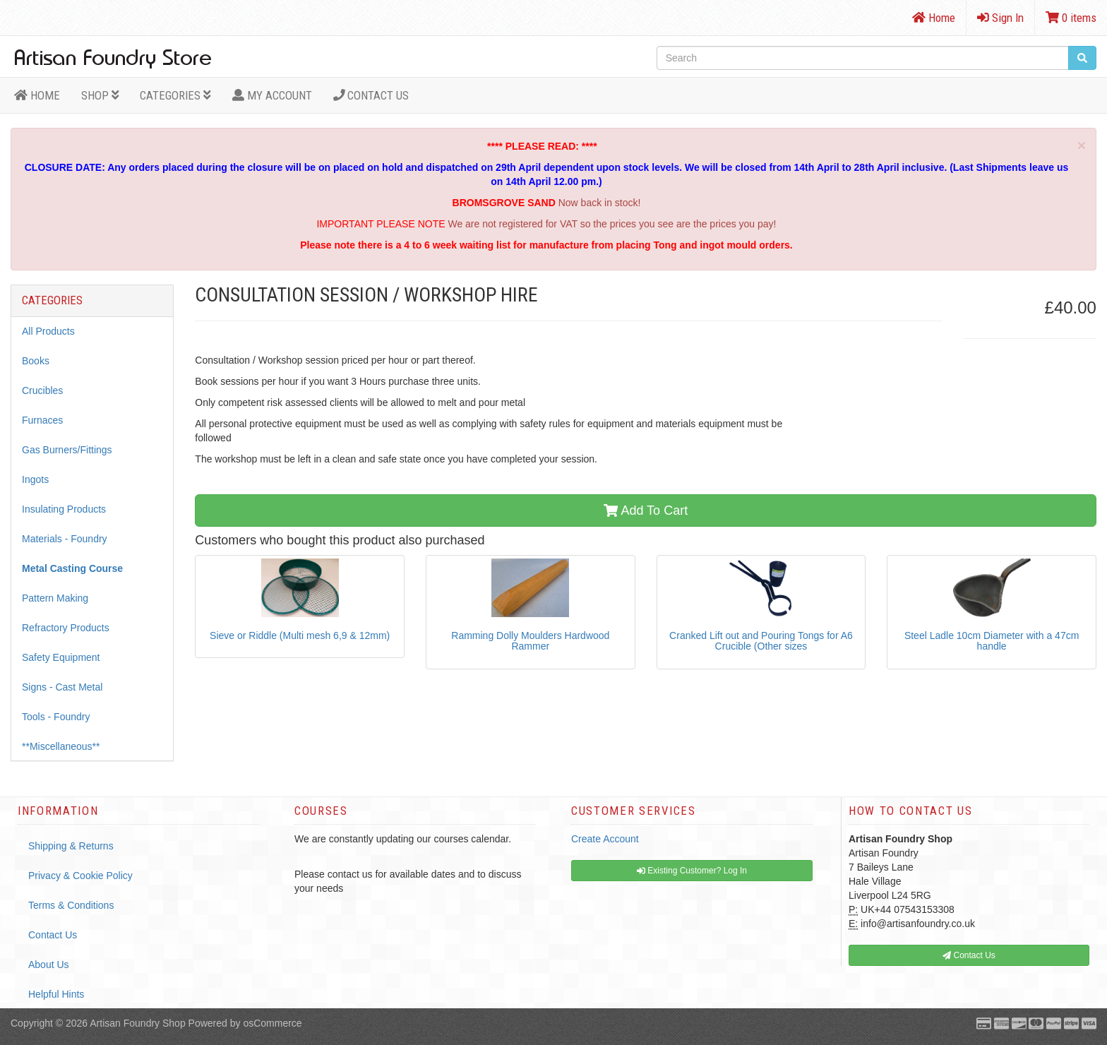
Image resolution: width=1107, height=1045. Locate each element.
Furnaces (42, 420)
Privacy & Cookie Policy (80, 875)
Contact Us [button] (969, 955)
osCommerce (272, 1023)
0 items (1071, 18)
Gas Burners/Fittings (67, 449)
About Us (48, 964)
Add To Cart (646, 510)
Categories (175, 95)
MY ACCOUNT (272, 95)
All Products (48, 331)
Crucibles (42, 390)
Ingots (35, 479)
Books (35, 360)
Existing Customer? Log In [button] (692, 871)
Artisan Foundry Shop (137, 1023)
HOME (37, 95)
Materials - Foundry (64, 538)
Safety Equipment (61, 657)
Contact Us (371, 95)
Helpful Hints (56, 994)
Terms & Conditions (71, 905)
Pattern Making (55, 598)
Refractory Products (65, 627)
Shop (100, 95)
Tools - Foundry (56, 716)
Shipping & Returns (71, 846)
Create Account (605, 838)
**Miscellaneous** (61, 746)
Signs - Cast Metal (62, 687)
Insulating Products (64, 509)
